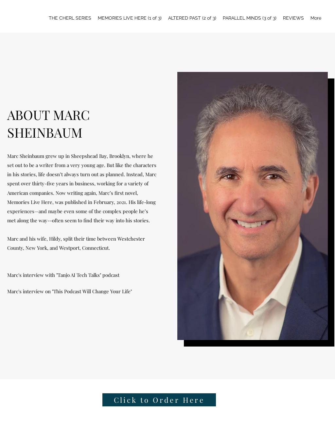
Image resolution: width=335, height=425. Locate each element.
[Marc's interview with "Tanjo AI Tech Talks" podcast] (64, 275)
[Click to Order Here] (159, 399)
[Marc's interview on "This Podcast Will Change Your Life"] (70, 291)
